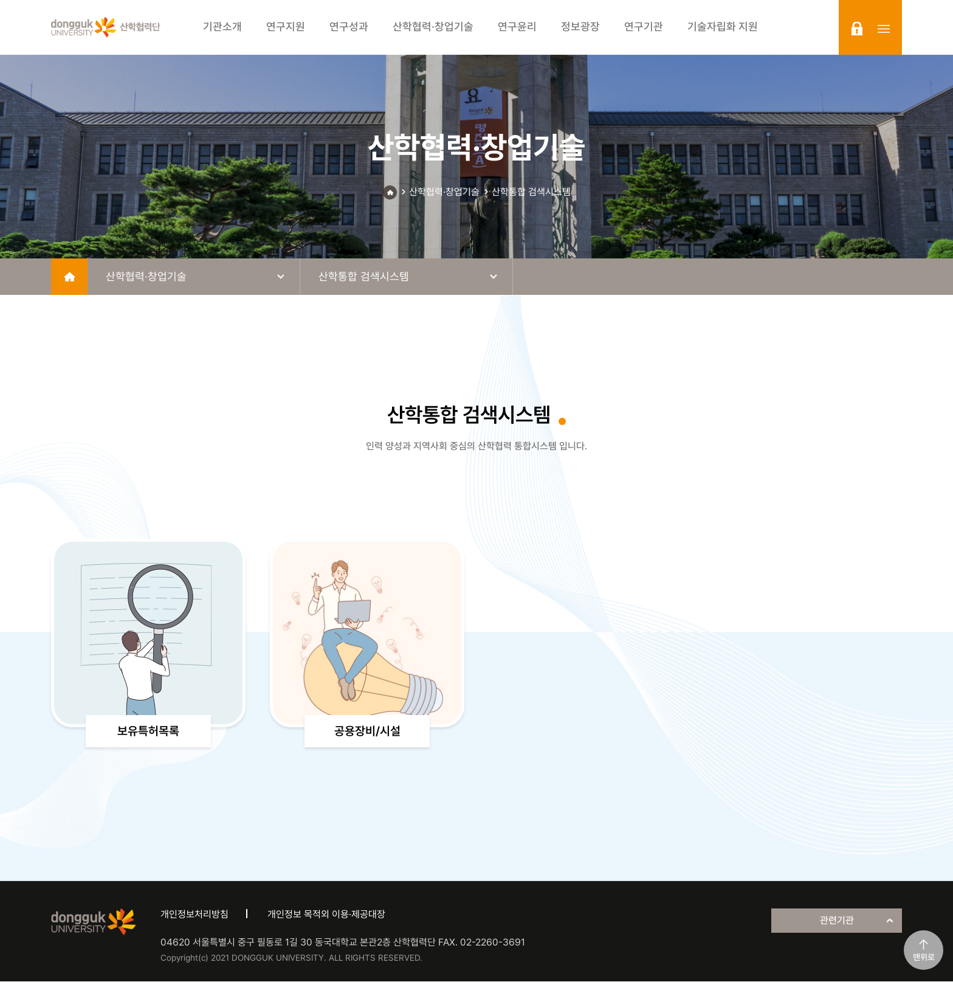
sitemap (884, 28)
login (857, 28)
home (69, 276)
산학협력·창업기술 (444, 192)
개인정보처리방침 (194, 915)
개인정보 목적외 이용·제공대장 (326, 915)
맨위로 (924, 957)
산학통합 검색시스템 (531, 192)
